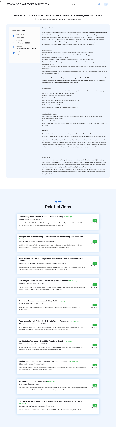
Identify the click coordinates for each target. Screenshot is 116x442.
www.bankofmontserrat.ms (28, 4)
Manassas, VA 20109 (41, 344)
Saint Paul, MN (39, 304)
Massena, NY (63, 263)
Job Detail (94, 223)
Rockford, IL (50, 406)
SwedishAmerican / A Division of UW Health (32, 406)
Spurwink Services (25, 283)
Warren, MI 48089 (34, 384)
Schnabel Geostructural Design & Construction (50, 19)
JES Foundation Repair (26, 344)
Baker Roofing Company (26, 364)
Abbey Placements (25, 324)
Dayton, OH (39, 219)
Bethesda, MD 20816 (74, 19)
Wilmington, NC (40, 364)
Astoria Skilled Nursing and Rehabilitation (31, 241)
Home (73, 4)
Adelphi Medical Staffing (26, 219)
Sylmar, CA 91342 (51, 241)
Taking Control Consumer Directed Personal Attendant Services (38, 263)
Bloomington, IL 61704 (39, 324)
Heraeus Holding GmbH (26, 304)
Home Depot (23, 384)
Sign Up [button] (106, 4)
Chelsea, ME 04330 (38, 283)
